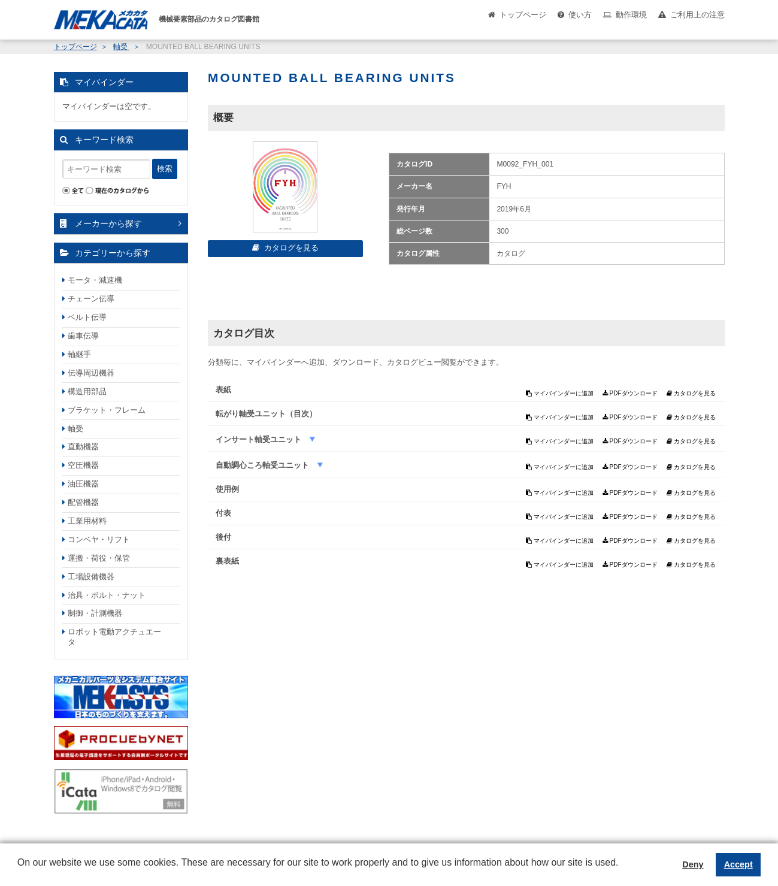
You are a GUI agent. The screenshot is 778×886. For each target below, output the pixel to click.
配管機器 (83, 502)
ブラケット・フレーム (107, 410)
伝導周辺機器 (91, 372)
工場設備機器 (91, 576)
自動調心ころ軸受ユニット (263, 465)
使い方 (580, 14)
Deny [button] (692, 864)
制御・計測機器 (95, 613)
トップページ (523, 14)
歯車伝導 (83, 335)
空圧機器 (83, 465)
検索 (164, 168)
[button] (19, 871)
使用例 (227, 489)
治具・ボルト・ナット (107, 595)
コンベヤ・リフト (99, 539)
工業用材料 (87, 520)
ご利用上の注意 (697, 14)
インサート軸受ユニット (260, 439)
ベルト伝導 (87, 317)
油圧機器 (83, 483)
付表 (223, 513)
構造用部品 (87, 391)
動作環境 (631, 14)
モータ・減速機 (95, 280)
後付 (223, 537)
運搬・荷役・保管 (99, 558)
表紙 (223, 389)
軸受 (121, 47)
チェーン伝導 (91, 298)
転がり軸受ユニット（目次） (266, 413)
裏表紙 (227, 561)
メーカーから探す (108, 223)
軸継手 (79, 354)
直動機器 (83, 446)
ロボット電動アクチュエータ (114, 636)
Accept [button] (738, 864)
